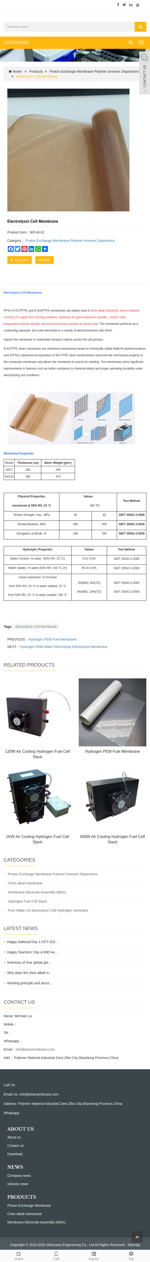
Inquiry (94, 1255)
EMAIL (44, 260)
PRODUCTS (21, 1197)
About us (14, 1137)
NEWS (15, 1167)
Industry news (17, 1184)
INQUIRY (19, 260)
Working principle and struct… (30, 983)
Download (14, 1154)
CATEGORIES (16, 43)
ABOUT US (20, 1129)
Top (131, 1255)
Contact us (15, 1146)
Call (56, 1255)
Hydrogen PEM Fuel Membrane (52, 639)
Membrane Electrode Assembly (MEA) (37, 892)
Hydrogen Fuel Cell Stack (27, 901)
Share (19, 1255)
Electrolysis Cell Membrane (36, 627)
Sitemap (134, 1245)
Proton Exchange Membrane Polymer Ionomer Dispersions (94, 71)
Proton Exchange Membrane (29, 1205)
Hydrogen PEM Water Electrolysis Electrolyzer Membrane (63, 647)
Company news (19, 1176)
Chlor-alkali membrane (25, 883)
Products (36, 71)
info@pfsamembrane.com (35, 1049)
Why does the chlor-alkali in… (29, 973)
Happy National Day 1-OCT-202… (33, 942)
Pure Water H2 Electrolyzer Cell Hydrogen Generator (48, 910)
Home (17, 71)
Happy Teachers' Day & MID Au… (32, 952)
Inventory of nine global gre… (29, 962)
